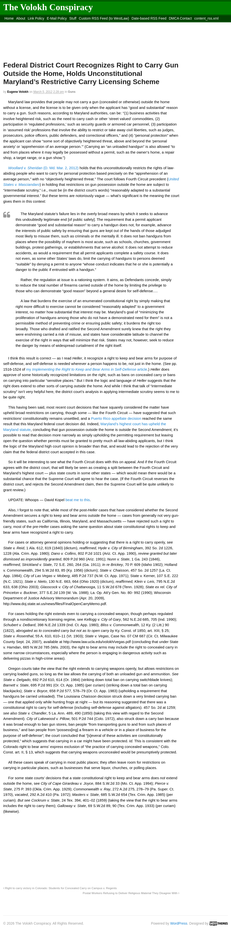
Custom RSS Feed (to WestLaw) (104, 18)
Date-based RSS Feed (148, 18)
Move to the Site (30, 25)
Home (9, 18)
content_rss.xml (206, 18)
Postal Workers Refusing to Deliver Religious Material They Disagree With (131, 893)
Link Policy (36, 18)
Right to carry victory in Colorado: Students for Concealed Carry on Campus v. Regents (60, 888)
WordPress (178, 923)
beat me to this (77, 500)
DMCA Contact (180, 18)
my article (86, 369)
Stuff (73, 18)
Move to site (75, 25)
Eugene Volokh (17, 92)
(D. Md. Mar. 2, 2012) (43, 168)
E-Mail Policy (57, 18)
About (20, 18)
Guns (72, 92)
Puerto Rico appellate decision (116, 418)
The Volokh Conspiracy (48, 7)
